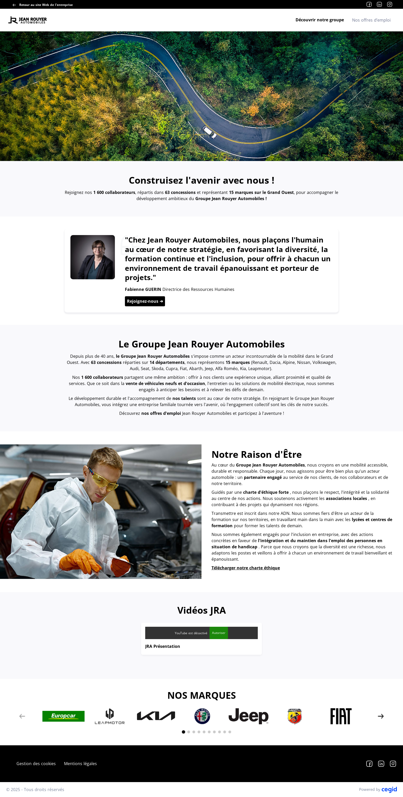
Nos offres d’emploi (371, 20)
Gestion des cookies (36, 763)
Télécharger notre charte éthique (246, 568)
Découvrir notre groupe (320, 20)
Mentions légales (80, 763)
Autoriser (218, 633)
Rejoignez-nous (143, 301)
